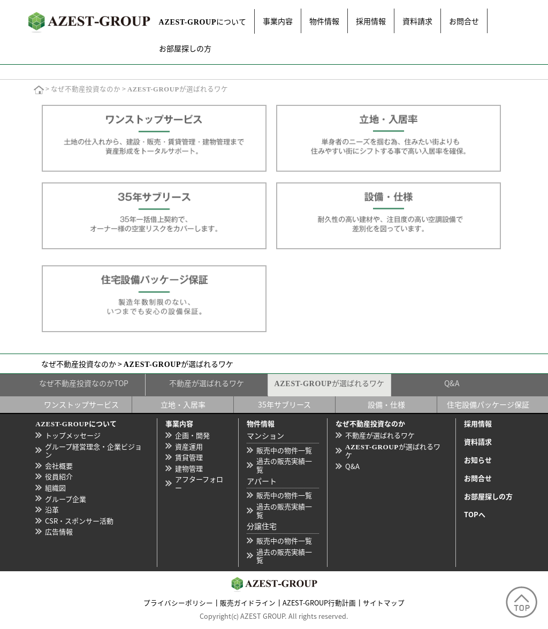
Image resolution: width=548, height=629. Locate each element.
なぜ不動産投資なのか (85, 89)
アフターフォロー (199, 483)
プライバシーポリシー (178, 602)
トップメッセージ (73, 435)
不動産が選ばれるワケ (206, 383)
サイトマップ (384, 602)
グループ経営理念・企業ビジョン (93, 450)
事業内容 (278, 21)
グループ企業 (65, 499)
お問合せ (464, 21)
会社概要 (59, 466)
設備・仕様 (386, 404)
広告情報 (59, 531)
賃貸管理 (189, 457)
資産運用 (189, 446)
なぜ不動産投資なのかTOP (83, 383)
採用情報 (371, 21)
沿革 (52, 509)
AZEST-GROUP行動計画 (319, 602)
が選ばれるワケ (330, 383)
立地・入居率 (183, 404)
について (203, 21)
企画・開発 (192, 435)
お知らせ (478, 460)
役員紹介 (59, 476)
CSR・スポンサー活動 (79, 521)
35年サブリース (284, 404)
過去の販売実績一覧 (284, 465)
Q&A (452, 383)
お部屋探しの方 (185, 48)
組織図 (55, 487)
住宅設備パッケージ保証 (488, 404)
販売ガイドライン (248, 602)
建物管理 (189, 468)
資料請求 (417, 21)
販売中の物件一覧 (284, 450)
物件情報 (324, 21)
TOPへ (474, 514)
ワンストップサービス (81, 404)
